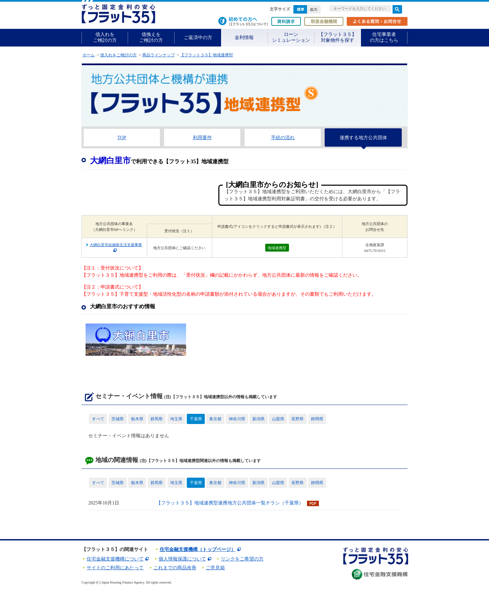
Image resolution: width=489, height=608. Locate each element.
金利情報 (244, 37)
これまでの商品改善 (174, 567)
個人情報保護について (182, 558)
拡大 (314, 9)
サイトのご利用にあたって (115, 567)
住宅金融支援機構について (115, 558)
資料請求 (286, 21)
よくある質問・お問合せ (377, 21)
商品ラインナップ (158, 55)
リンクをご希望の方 (242, 558)
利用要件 (202, 137)
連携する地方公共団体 (363, 137)
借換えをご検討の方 (151, 37)
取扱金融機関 (323, 21)
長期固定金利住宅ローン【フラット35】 (118, 13)
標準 (300, 9)
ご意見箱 (215, 567)
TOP (121, 137)
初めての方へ (243, 21)
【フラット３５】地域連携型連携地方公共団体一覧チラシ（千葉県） (230, 502)
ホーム (89, 55)
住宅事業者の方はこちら (384, 37)
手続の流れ (283, 137)
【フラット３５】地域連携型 (206, 55)
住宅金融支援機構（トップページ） (198, 549)
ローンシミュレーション (291, 37)
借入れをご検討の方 (105, 37)
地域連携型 (277, 248)
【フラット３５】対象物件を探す (338, 37)
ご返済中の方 (198, 37)
